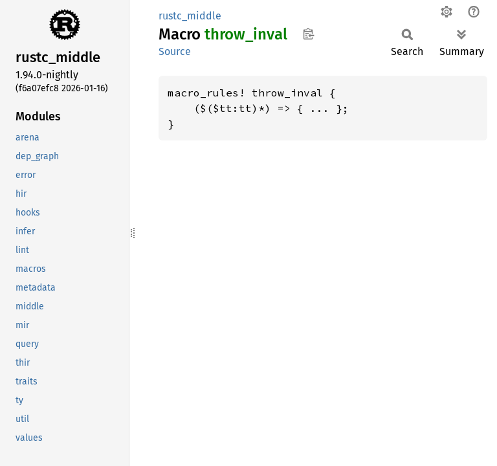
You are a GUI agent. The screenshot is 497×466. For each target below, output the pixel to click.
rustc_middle (190, 16)
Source (175, 51)
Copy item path (308, 34)
